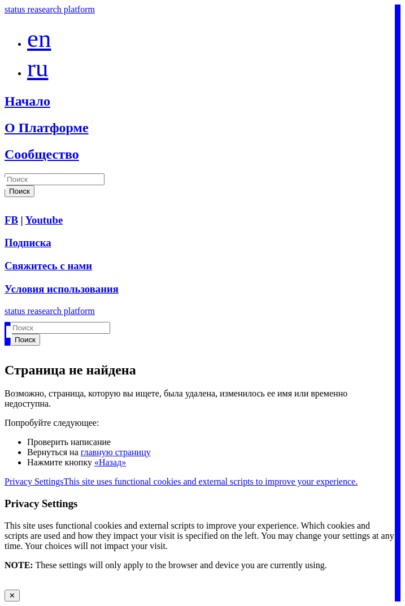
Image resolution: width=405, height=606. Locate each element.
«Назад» (110, 462)
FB (11, 220)
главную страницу (116, 452)
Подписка (28, 242)
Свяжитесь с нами (48, 266)
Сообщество (42, 154)
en (39, 38)
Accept (17, 584)
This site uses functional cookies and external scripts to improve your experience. (210, 481)
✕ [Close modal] (12, 595)
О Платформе (47, 127)
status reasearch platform (50, 9)
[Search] (54, 179)
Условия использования (62, 289)
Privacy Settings (34, 481)
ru (38, 68)
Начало (27, 101)
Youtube (44, 220)
